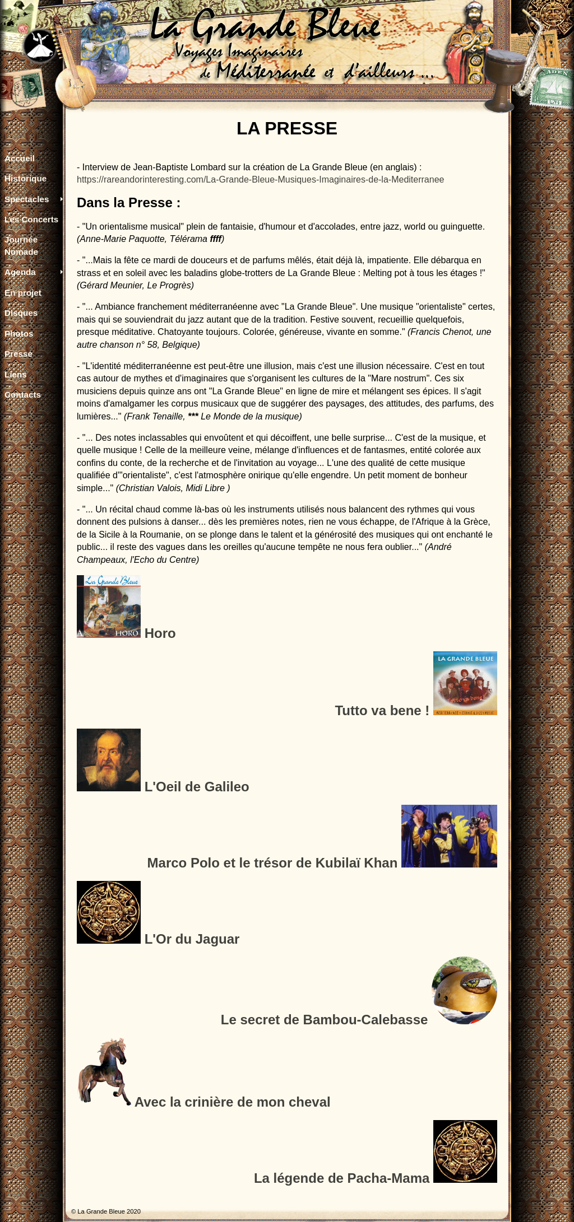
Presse (18, 353)
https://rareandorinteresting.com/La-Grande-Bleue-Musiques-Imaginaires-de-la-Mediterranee (260, 179)
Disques (21, 313)
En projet (22, 292)
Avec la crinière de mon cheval (233, 1101)
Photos (18, 333)
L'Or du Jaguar (192, 938)
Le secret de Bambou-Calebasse (324, 1019)
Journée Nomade (21, 245)
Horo (160, 633)
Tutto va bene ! (382, 710)
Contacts (22, 394)
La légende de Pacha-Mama (341, 1178)
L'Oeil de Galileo (197, 786)
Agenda (20, 272)
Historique (25, 178)
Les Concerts (31, 219)
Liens (15, 374)
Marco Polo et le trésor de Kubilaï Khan (272, 862)
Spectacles (26, 199)
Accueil (19, 158)
